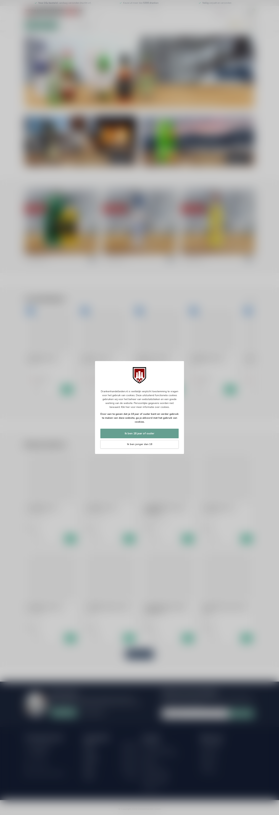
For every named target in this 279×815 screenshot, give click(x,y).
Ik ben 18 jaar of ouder (139, 433)
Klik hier (125, 407)
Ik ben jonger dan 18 (139, 444)
